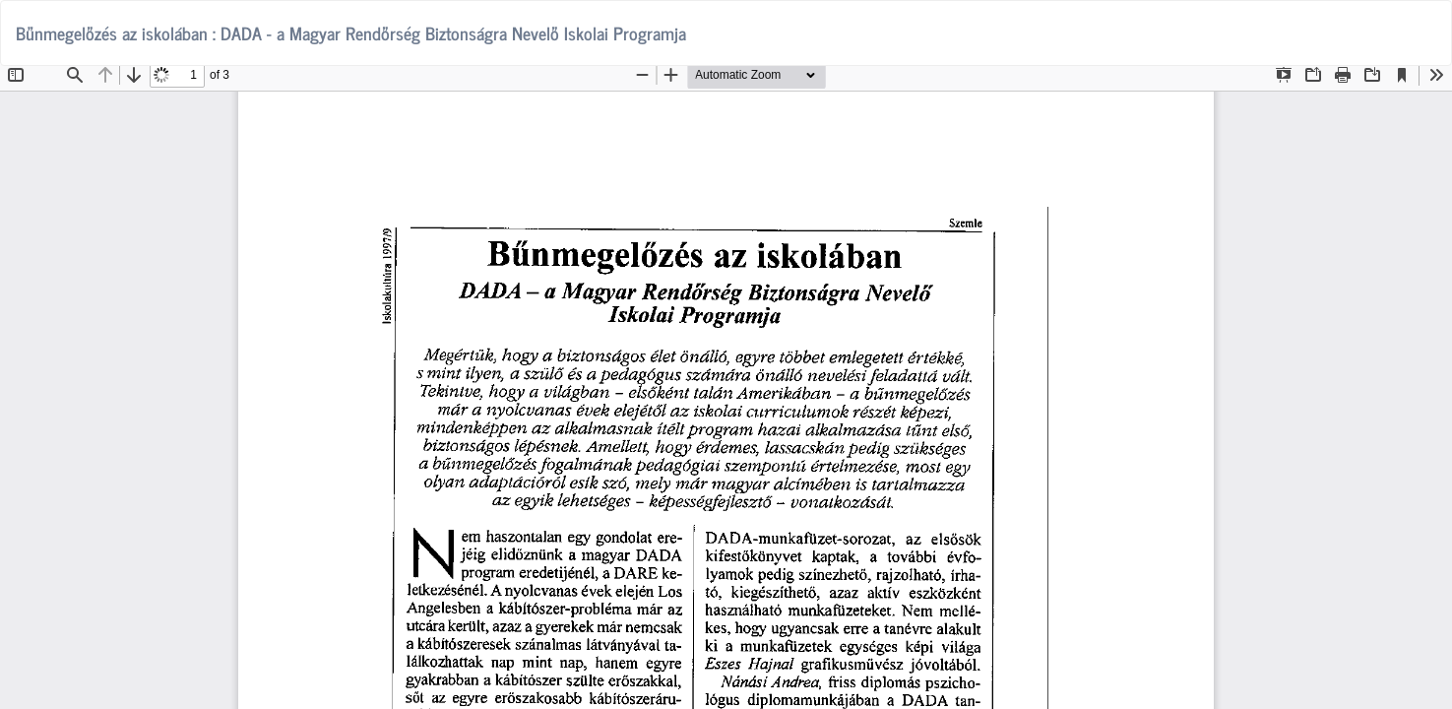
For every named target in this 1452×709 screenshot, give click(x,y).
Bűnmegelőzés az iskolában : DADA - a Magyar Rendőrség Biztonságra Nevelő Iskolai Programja (351, 32)
